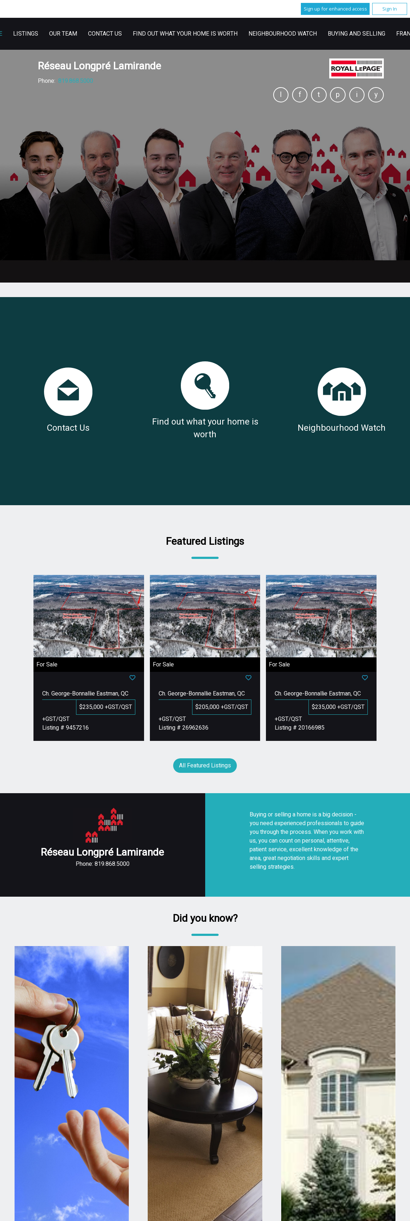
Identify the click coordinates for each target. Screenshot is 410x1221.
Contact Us (237, 33)
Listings (157, 33)
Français (278, 33)
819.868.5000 (75, 81)
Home (126, 33)
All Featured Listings (205, 766)
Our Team (195, 33)
